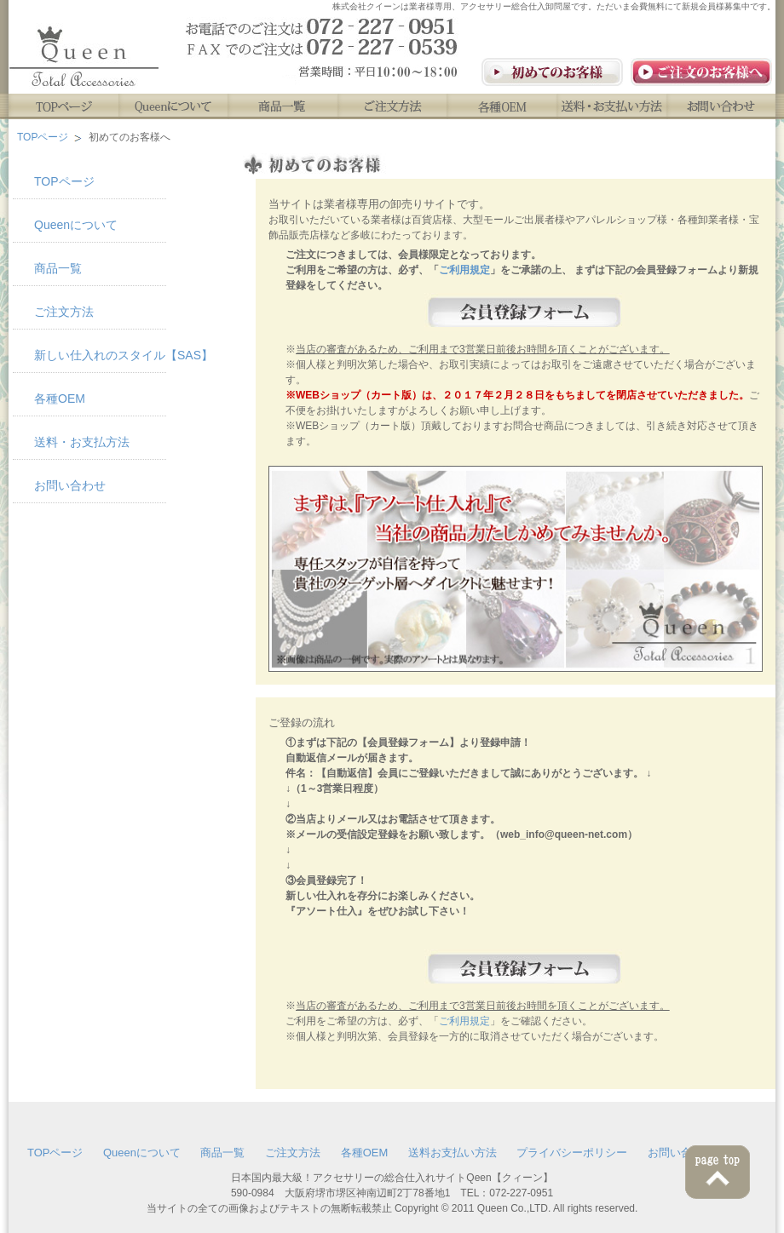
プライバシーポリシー (571, 1152)
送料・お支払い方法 (613, 106)
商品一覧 (283, 106)
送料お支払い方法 (452, 1152)
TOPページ (63, 106)
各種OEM (503, 106)
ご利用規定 (464, 270)
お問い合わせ (723, 106)
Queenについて (173, 106)
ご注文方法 (393, 106)
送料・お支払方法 (82, 442)
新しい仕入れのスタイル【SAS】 (100, 355)
